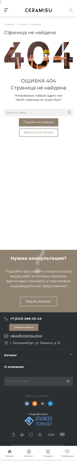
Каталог (10, 355)
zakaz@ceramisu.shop (26, 336)
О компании (14, 367)
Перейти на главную (38, 122)
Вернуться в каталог (39, 132)
